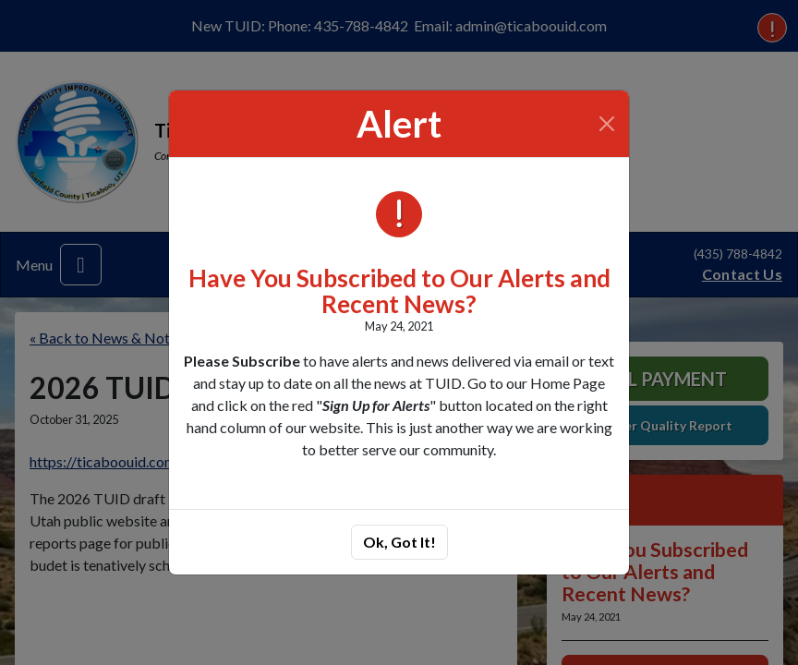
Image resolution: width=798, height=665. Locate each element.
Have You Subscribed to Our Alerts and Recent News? (399, 291)
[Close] (607, 124)
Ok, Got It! (399, 541)
